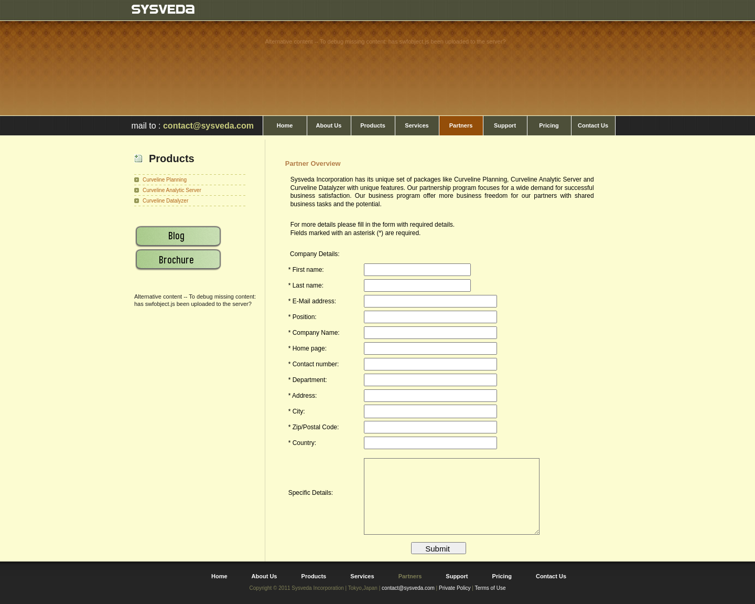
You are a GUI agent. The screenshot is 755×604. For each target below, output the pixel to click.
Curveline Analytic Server (172, 190)
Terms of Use (489, 588)
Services (416, 125)
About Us (329, 125)
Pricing (548, 125)
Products (372, 125)
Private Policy (455, 588)
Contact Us (593, 125)
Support (505, 125)
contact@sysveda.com (408, 588)
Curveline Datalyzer (165, 201)
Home (285, 125)
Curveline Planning (165, 180)
